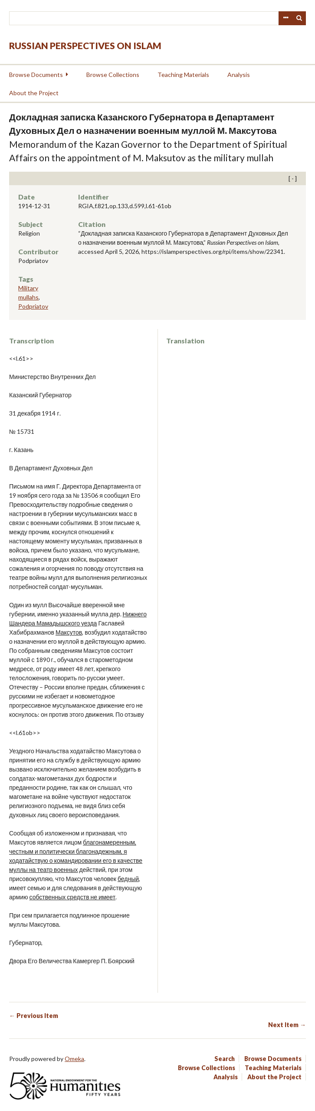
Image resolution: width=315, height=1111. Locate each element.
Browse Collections (112, 74)
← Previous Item (33, 1015)
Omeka (74, 1058)
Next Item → (287, 1024)
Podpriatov (33, 306)
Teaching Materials (183, 74)
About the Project (34, 92)
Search (299, 18)
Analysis (238, 74)
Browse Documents (36, 74)
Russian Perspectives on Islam (85, 45)
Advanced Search (285, 18)
